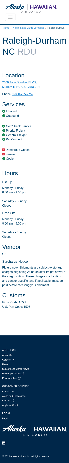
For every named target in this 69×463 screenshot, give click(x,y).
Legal (5, 418)
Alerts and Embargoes (14, 396)
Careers (8, 359)
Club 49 (8, 400)
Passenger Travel (13, 373)
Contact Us (8, 391)
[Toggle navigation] (10, 17)
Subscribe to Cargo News (15, 369)
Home (6, 27)
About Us (7, 355)
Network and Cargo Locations (28, 27)
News (5, 364)
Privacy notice (11, 378)
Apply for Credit (10, 405)
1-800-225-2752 (22, 94)
